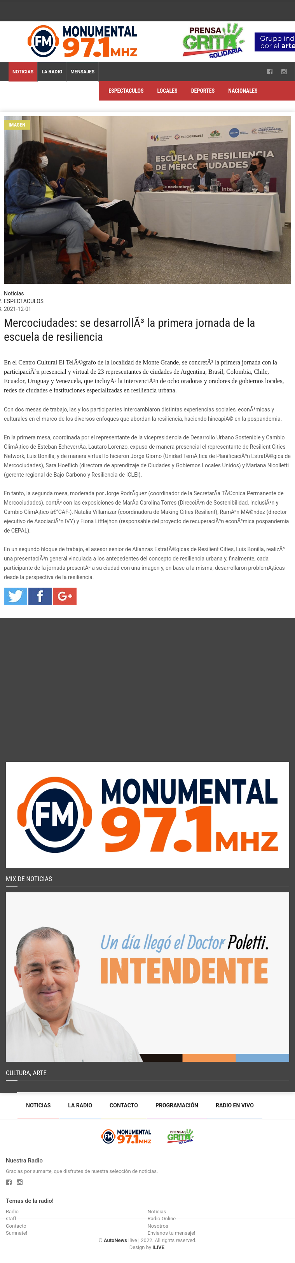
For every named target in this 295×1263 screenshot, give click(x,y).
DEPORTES (203, 91)
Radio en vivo (235, 1105)
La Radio (52, 72)
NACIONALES (242, 91)
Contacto (124, 1105)
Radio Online (162, 1218)
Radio (12, 1211)
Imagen (17, 125)
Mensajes (82, 72)
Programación (176, 1105)
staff (11, 1218)
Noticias (22, 72)
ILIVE (158, 1247)
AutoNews (115, 1240)
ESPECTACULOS (125, 91)
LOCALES (167, 91)
